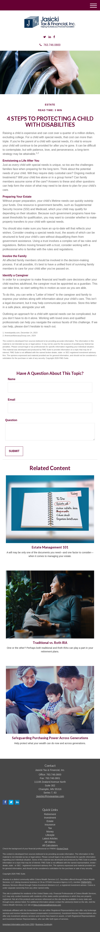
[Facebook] (54, 37)
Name (11, 379)
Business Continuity (44, 924)
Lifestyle (50, 835)
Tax (50, 828)
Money (50, 831)
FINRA (84, 882)
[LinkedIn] (50, 37)
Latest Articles (50, 838)
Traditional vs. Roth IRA (50, 643)
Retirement (50, 814)
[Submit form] (14, 451)
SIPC (89, 882)
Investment (50, 817)
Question (11, 420)
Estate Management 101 (50, 547)
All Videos (50, 842)
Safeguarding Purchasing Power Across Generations (50, 738)
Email (11, 399)
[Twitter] (44, 37)
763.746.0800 (50, 44)
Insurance (50, 824)
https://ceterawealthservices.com (47, 905)
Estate (50, 821)
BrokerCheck (62, 849)
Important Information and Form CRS (18, 924)
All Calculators (50, 845)
